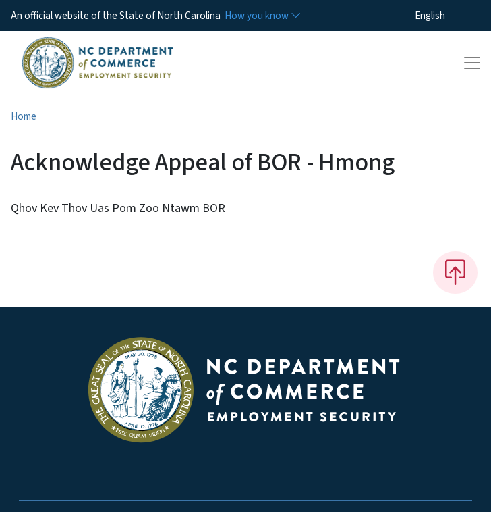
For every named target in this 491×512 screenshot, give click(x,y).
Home (23, 116)
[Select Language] (451, 15)
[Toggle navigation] (472, 63)
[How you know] (262, 15)
